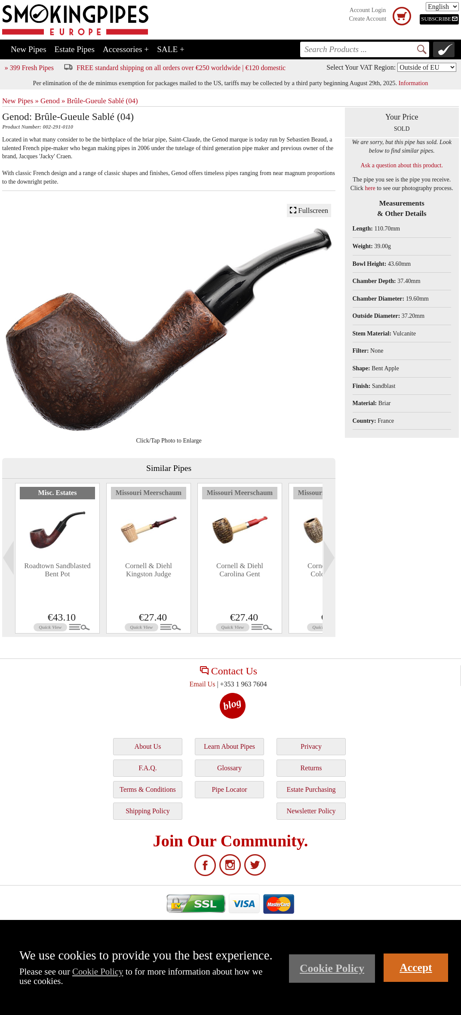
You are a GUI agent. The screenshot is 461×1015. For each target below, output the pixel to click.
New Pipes (28, 49)
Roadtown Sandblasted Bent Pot (57, 570)
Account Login (368, 10)
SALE (170, 49)
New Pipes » (20, 101)
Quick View (50, 627)
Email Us (202, 684)
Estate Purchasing (310, 789)
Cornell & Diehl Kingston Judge (148, 570)
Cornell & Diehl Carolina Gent (239, 570)
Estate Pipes (75, 49)
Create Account (368, 18)
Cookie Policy (97, 971)
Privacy (311, 746)
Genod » (52, 101)
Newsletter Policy (310, 811)
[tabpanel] (57, 558)
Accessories (126, 49)
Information (413, 83)
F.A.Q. (147, 768)
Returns (311, 768)
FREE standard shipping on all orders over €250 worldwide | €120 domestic (181, 67)
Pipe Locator (229, 789)
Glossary (229, 768)
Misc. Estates (57, 492)
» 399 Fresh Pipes (29, 67)
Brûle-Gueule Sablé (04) (102, 101)
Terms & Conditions (147, 789)
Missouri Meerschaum (148, 492)
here (370, 188)
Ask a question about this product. (402, 165)
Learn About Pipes (229, 746)
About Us (148, 746)
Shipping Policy (148, 811)
